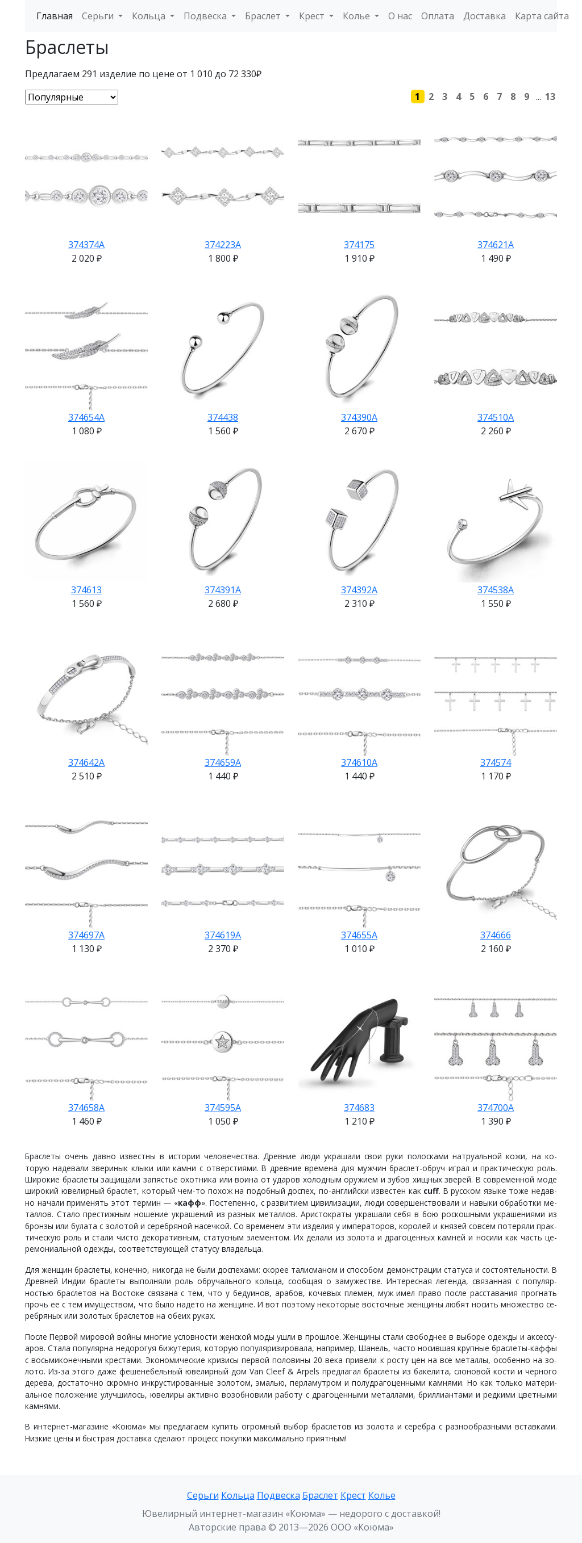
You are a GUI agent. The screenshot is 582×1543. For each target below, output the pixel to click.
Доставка (484, 16)
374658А (86, 1107)
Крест (353, 1495)
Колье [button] (357, 16)
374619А (223, 935)
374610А (359, 762)
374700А (495, 1107)
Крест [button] (313, 16)
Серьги (203, 1495)
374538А (495, 590)
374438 (222, 417)
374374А (86, 244)
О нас (400, 16)
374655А (359, 935)
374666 (495, 935)
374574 (495, 762)
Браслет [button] (264, 16)
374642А (86, 762)
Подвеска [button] (206, 16)
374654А (86, 417)
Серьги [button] (99, 16)
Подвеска (278, 1495)
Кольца (238, 1495)
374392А (359, 590)
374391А (223, 590)
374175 (359, 244)
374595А (223, 1107)
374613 (86, 590)
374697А (86, 935)
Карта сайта (542, 16)
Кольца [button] (150, 16)
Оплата (437, 16)
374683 (359, 1107)
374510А (495, 417)
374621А (495, 244)
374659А (223, 762)
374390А (359, 417)
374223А (223, 244)
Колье (382, 1495)
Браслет (320, 1495)
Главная (54, 16)
